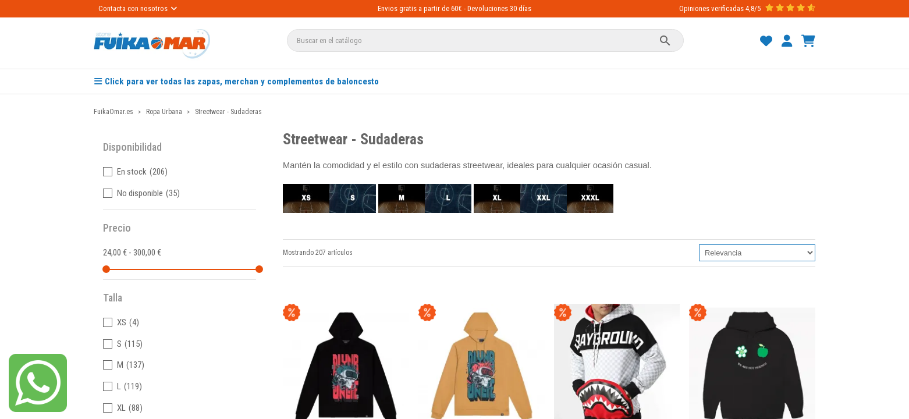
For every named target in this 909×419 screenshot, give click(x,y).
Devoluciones (487, 8)
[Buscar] (485, 40)
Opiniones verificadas (711, 8)
